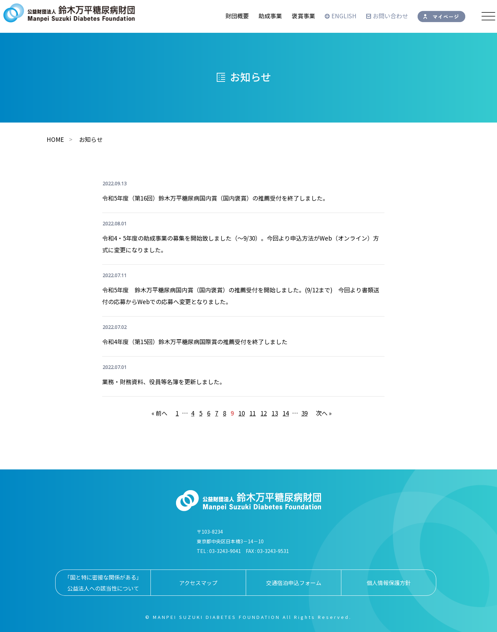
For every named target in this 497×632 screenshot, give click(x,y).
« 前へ (159, 413)
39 (304, 413)
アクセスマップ (198, 582)
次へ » (324, 413)
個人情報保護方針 (389, 582)
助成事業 (270, 15)
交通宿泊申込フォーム (293, 582)
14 (286, 413)
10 (241, 413)
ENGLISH (341, 15)
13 (275, 413)
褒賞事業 (303, 15)
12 (264, 413)
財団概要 (237, 15)
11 (253, 413)
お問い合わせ (387, 15)
